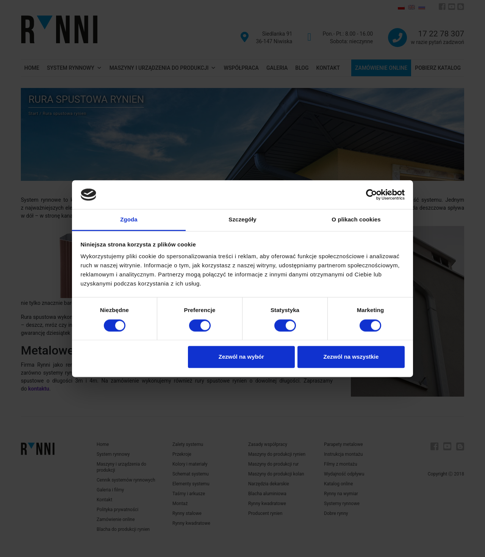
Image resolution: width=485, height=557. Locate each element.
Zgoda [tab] (129, 220)
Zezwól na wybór (241, 357)
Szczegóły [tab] (242, 220)
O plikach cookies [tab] (356, 220)
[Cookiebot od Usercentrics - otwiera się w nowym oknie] (371, 194)
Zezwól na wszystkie (351, 357)
